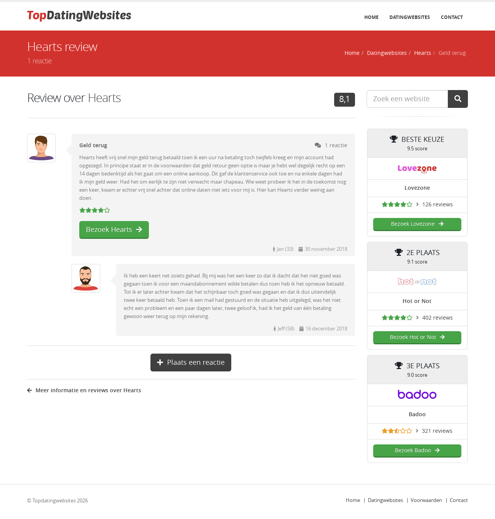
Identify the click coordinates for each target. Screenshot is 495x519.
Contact (452, 17)
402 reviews (437, 318)
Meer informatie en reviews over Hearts (84, 390)
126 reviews (437, 204)
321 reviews (437, 431)
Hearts (422, 53)
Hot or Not (417, 301)
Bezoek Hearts (114, 229)
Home (371, 17)
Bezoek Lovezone (417, 224)
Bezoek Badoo (417, 450)
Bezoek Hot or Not (417, 337)
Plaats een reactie (191, 362)
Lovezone (417, 188)
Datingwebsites (409, 17)
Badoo (417, 414)
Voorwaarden (426, 500)
